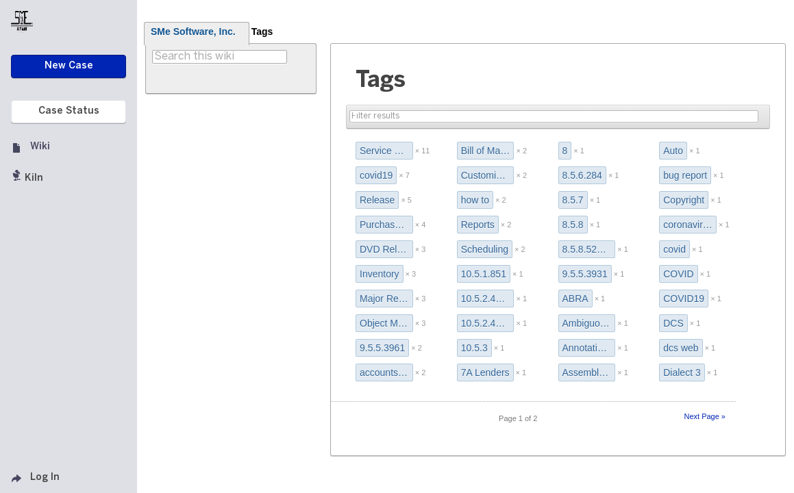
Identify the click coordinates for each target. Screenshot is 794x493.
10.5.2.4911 (486, 323)
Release (377, 199)
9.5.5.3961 (382, 347)
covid (674, 249)
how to (475, 199)
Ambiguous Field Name (589, 323)
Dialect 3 (681, 372)
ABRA (575, 298)
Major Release (386, 298)
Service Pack (386, 150)
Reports (478, 224)
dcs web (680, 347)
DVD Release (386, 249)
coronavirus (687, 224)
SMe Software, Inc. (193, 31)
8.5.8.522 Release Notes (589, 249)
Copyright (683, 199)
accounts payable (386, 372)
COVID (678, 273)
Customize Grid (487, 175)
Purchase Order (386, 224)
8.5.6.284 (582, 175)
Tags (262, 31)
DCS (673, 323)
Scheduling (484, 249)
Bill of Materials (487, 150)
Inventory (379, 273)
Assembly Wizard (589, 372)
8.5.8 (573, 224)
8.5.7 (573, 199)
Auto (673, 150)
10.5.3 (474, 347)
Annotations (587, 347)
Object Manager (386, 323)
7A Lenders (485, 372)
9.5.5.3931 (585, 273)
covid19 (376, 175)
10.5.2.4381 (486, 298)
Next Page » (704, 416)
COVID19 (683, 298)
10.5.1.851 (483, 273)
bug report (685, 175)
